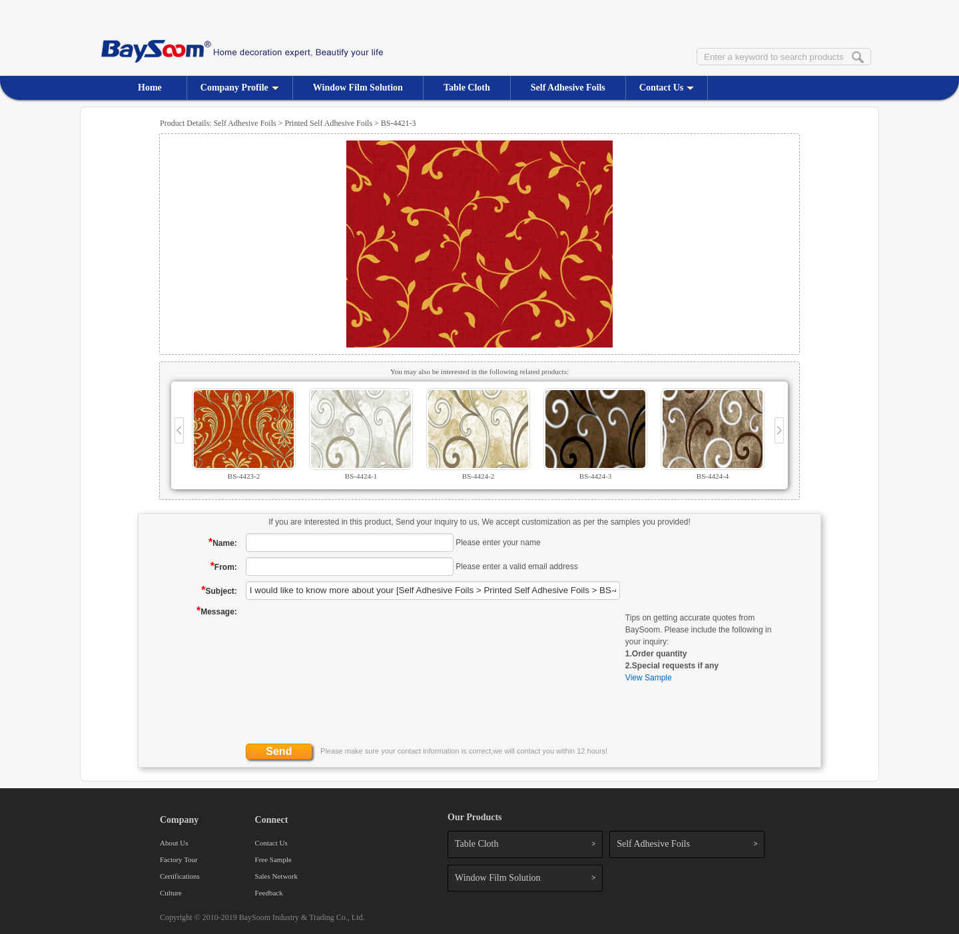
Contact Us (667, 88)
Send (279, 751)
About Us (174, 843)
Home (149, 88)
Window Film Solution (358, 88)
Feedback (269, 893)
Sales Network (276, 876)
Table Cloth (467, 88)
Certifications (180, 876)
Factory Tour (179, 859)
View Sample (648, 677)
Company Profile (239, 88)
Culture (171, 893)
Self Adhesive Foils (568, 88)
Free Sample (273, 859)
